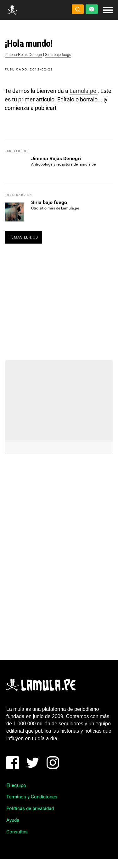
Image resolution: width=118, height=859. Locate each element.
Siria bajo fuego (58, 54)
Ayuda (12, 820)
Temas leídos (23, 237)
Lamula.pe (84, 91)
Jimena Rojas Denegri (23, 54)
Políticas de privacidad (30, 808)
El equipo (16, 785)
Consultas (17, 832)
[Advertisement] (59, 299)
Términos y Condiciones (31, 797)
